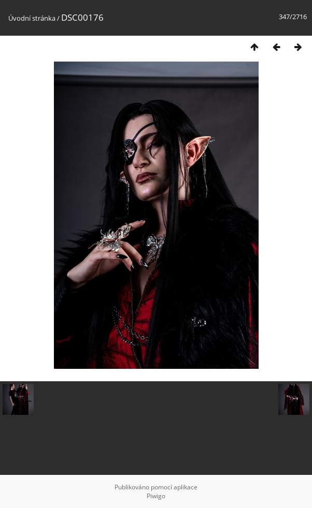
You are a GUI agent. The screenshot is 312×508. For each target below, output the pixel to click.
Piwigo (156, 495)
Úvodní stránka (31, 18)
